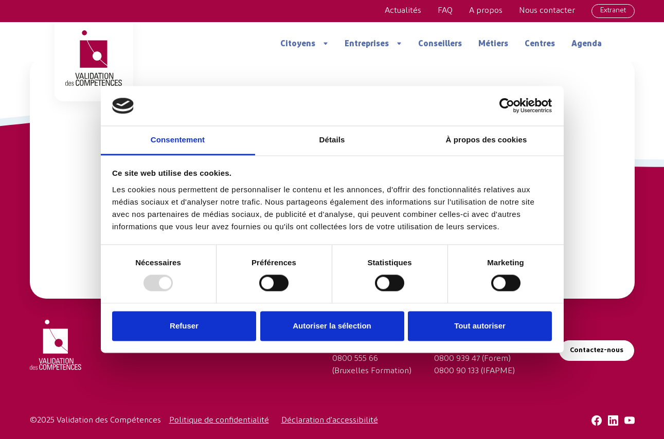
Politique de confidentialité (219, 420)
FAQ (445, 11)
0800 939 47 (457, 359)
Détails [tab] (332, 139)
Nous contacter (547, 11)
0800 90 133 (456, 371)
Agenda (586, 44)
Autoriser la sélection (332, 325)
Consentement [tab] (178, 139)
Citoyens (297, 44)
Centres (540, 44)
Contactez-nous (596, 350)
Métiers (493, 44)
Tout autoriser (480, 325)
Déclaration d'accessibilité (329, 420)
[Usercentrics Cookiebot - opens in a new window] (507, 106)
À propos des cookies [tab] (486, 139)
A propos (486, 11)
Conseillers (440, 44)
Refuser (184, 325)
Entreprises (367, 44)
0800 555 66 (355, 359)
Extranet (613, 10)
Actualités (403, 11)
